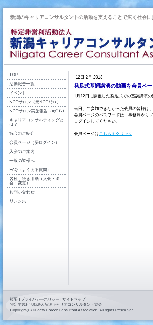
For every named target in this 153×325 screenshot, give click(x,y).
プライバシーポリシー (40, 299)
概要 (14, 299)
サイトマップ (73, 299)
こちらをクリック (115, 133)
